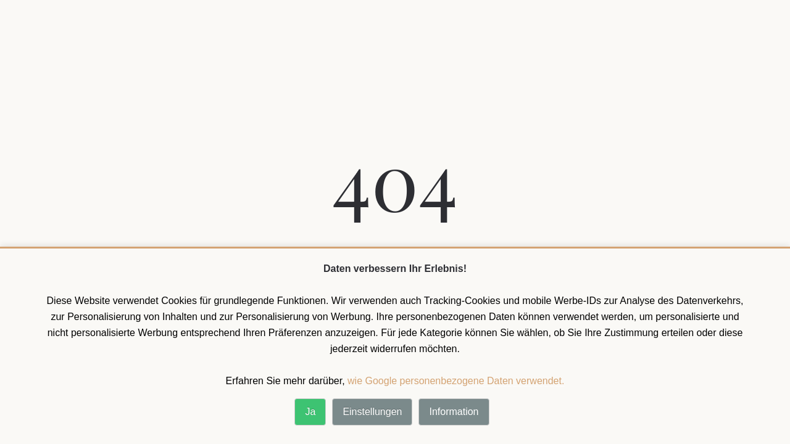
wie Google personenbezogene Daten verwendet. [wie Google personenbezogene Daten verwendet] (455, 381)
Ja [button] (310, 411)
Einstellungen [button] (372, 411)
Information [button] (453, 411)
